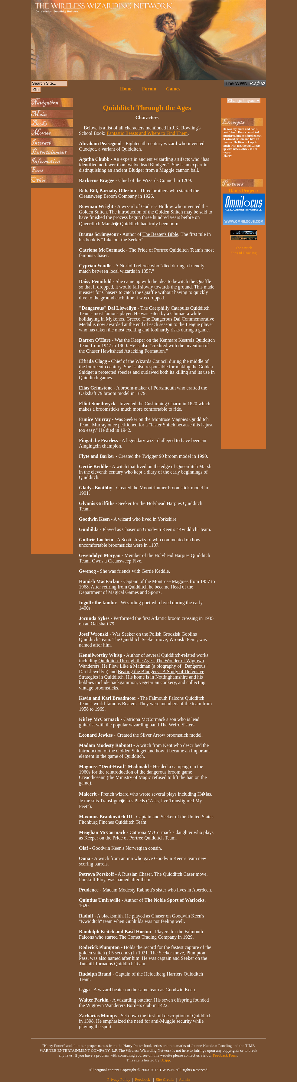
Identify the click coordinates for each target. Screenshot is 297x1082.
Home (126, 88)
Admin (184, 1079)
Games (173, 88)
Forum (149, 88)
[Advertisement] (50, 280)
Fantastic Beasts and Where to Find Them (147, 133)
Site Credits (165, 1079)
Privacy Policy (118, 1079)
